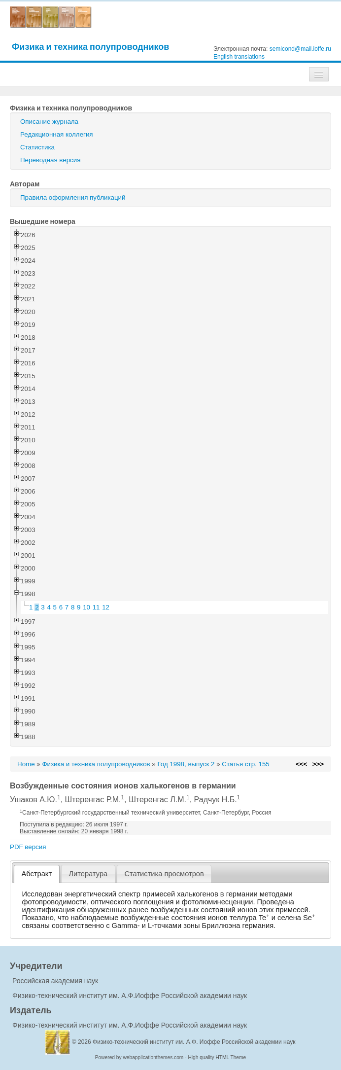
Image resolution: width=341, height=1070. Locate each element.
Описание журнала (49, 121)
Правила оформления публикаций (72, 197)
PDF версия (28, 847)
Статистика (37, 147)
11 (96, 607)
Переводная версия (50, 160)
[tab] (37, 874)
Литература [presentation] (87, 874)
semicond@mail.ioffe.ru (300, 48)
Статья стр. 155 (246, 764)
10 (86, 607)
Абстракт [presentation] (37, 874)
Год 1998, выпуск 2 (185, 764)
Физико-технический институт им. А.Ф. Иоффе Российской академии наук (194, 1041)
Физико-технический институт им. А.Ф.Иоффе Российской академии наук (129, 995)
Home (26, 764)
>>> (318, 764)
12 (105, 607)
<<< (301, 764)
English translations (239, 56)
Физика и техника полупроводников (90, 46)
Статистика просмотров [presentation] (164, 874)
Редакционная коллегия (56, 134)
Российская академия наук (55, 981)
